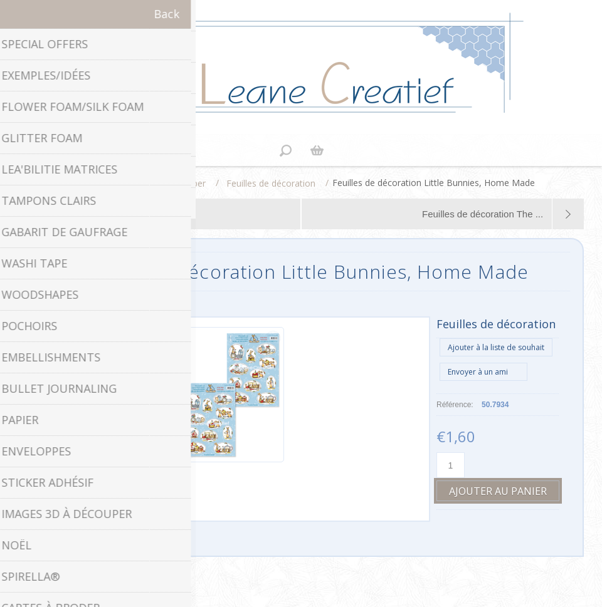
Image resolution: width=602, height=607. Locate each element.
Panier (316, 150)
